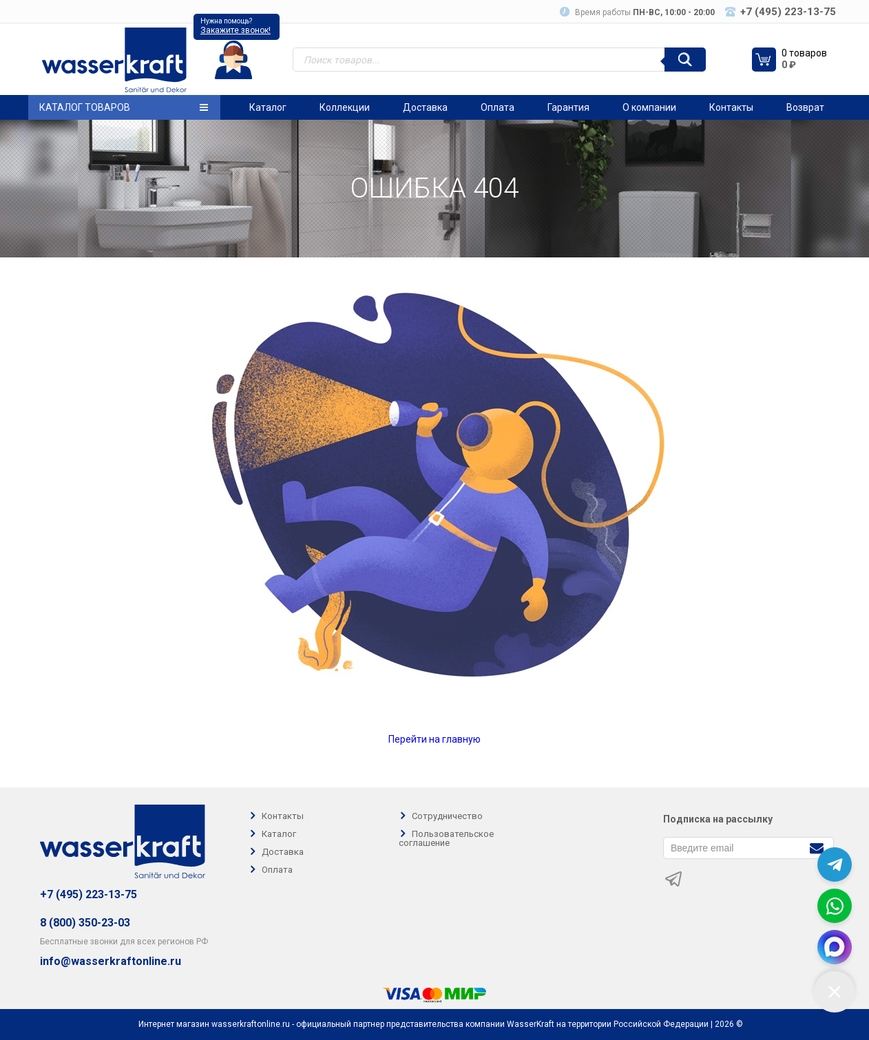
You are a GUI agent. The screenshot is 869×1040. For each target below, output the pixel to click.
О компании (649, 107)
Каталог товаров (123, 107)
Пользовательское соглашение (446, 838)
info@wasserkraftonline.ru (110, 961)
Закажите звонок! (235, 30)
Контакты (731, 107)
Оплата (497, 107)
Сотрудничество (447, 816)
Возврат (805, 107)
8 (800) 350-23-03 (85, 922)
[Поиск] (685, 59)
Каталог (267, 107)
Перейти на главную (434, 739)
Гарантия (568, 107)
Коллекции (345, 107)
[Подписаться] (816, 847)
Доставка (425, 107)
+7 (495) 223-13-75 (88, 894)
